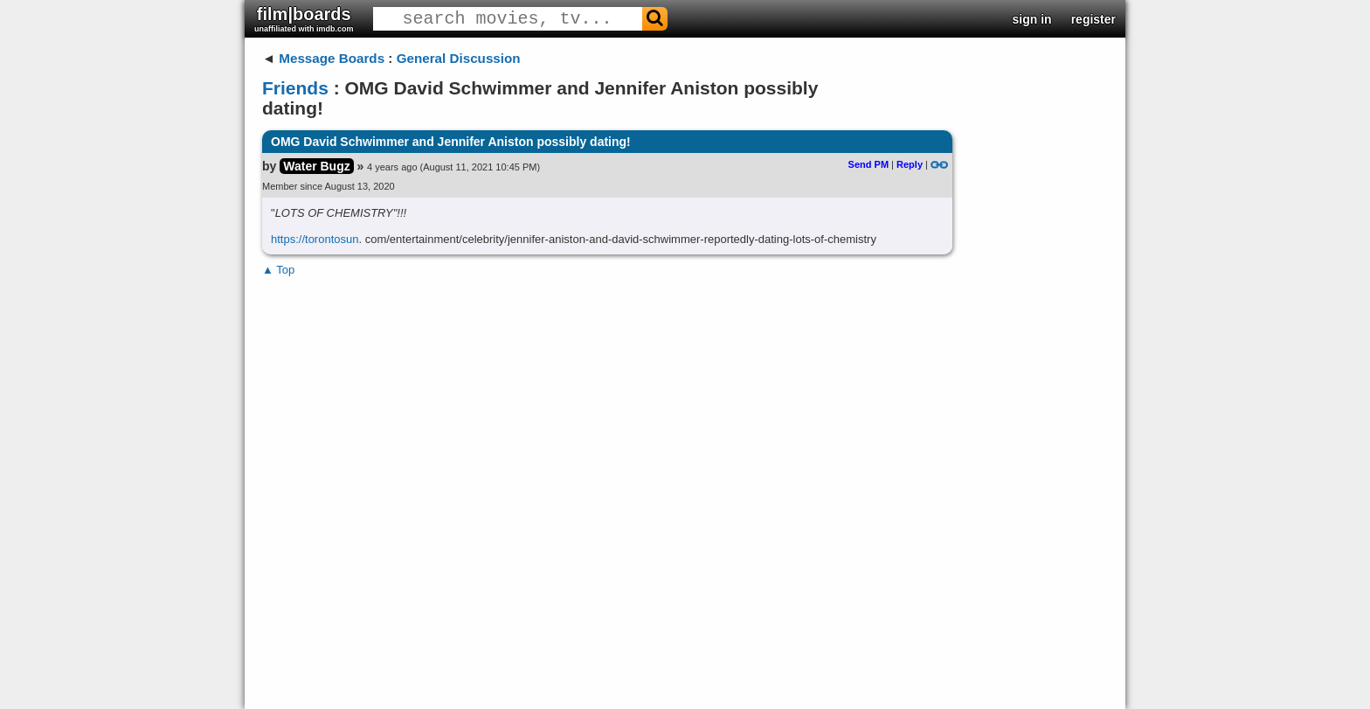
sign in (1032, 19)
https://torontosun (314, 239)
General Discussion (459, 58)
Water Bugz (316, 166)
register (1093, 19)
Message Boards (331, 58)
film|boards (304, 18)
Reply (909, 164)
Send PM (868, 164)
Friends (295, 88)
